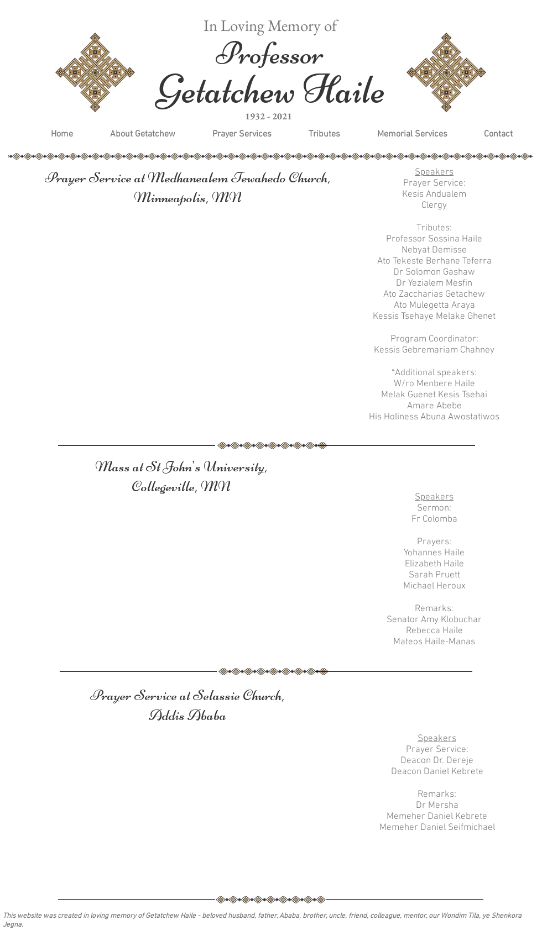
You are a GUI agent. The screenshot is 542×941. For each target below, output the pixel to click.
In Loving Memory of (270, 25)
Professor (270, 53)
